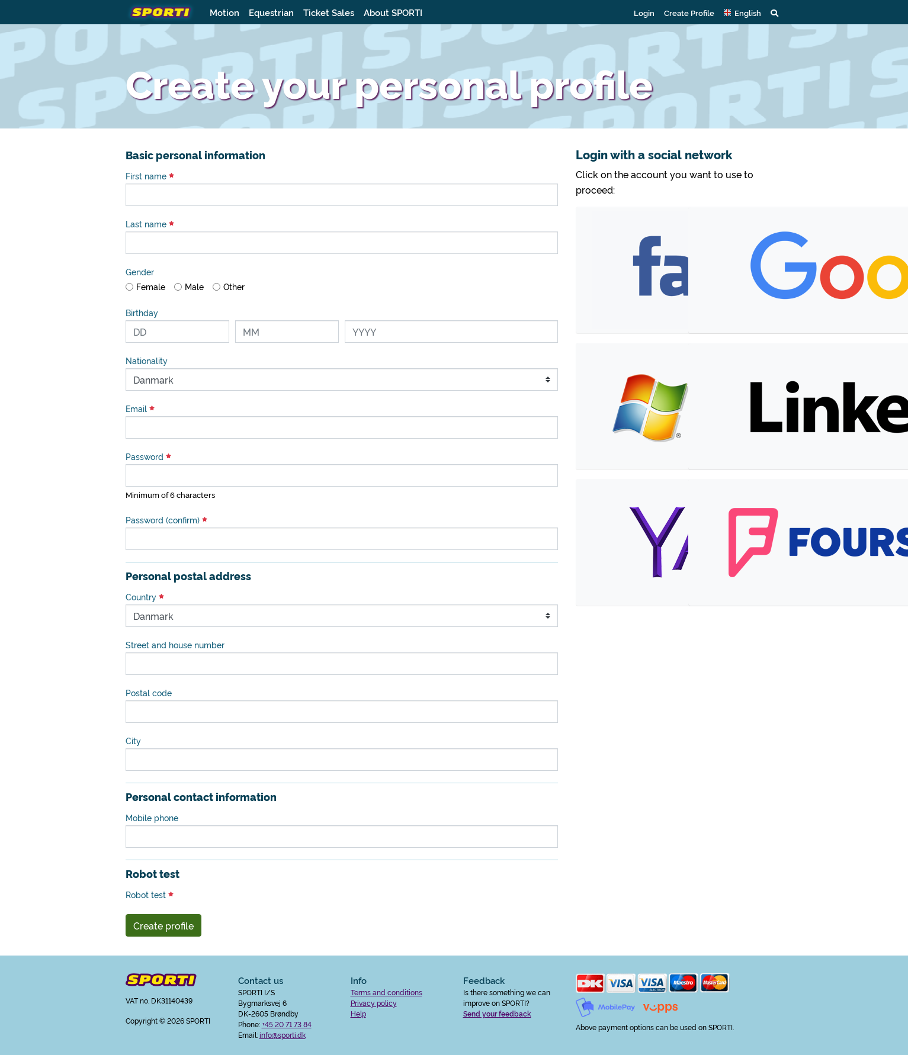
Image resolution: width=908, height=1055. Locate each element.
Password (148, 456)
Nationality (147, 360)
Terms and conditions (386, 992)
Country (145, 597)
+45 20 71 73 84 (287, 1024)
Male (194, 286)
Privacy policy (374, 1003)
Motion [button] (224, 12)
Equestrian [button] (271, 12)
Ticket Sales (328, 12)
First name (150, 176)
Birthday (142, 313)
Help (358, 1013)
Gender (140, 272)
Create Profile (689, 12)
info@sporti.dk (282, 1035)
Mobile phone (152, 818)
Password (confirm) (166, 520)
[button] (742, 12)
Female (150, 286)
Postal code (149, 693)
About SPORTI (393, 12)
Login (644, 12)
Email (140, 408)
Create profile (163, 925)
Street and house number (175, 645)
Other (234, 286)
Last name (150, 224)
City (133, 741)
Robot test (150, 894)
